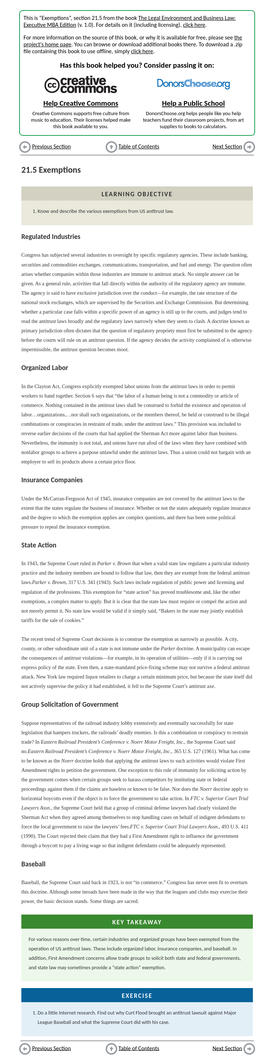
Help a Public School (193, 103)
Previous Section (51, 146)
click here (194, 24)
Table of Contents (138, 146)
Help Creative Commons (80, 103)
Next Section (227, 146)
